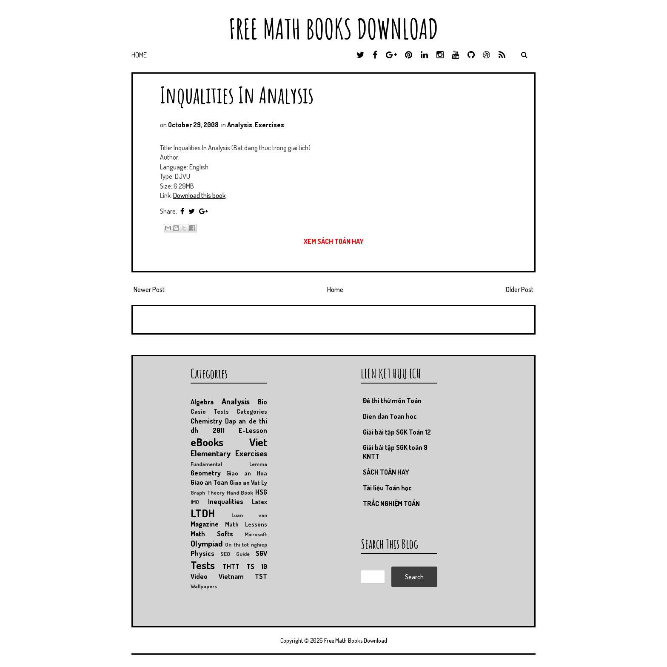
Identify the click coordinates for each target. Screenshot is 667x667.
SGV (261, 553)
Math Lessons (246, 524)
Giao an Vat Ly (249, 482)
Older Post (519, 289)
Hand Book (240, 492)
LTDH (203, 513)
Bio (262, 402)
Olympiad (206, 543)
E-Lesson (253, 430)
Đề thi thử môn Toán (392, 400)
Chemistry (206, 421)
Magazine (205, 524)
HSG (261, 492)
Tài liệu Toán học (387, 488)
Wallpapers (204, 586)
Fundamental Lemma (229, 464)
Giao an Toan (209, 482)
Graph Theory (208, 492)
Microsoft (256, 534)
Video (199, 576)
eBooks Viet (229, 442)
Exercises (269, 124)
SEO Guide (235, 553)
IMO (195, 501)
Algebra (202, 402)
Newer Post (149, 289)
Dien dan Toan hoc (390, 416)
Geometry (206, 473)
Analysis (239, 124)
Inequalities (225, 501)
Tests (203, 565)
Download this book (199, 195)
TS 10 (256, 566)
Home (139, 55)
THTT (230, 566)
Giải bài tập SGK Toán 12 (397, 432)
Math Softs (212, 534)
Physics (202, 553)
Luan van (249, 515)
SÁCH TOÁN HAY (386, 472)
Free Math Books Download (333, 28)
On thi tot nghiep (246, 544)
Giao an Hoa (246, 473)
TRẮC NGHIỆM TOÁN (391, 503)
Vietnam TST (243, 576)
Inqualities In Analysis (237, 94)
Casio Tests (210, 411)
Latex (259, 501)
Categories (252, 411)
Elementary (211, 453)
